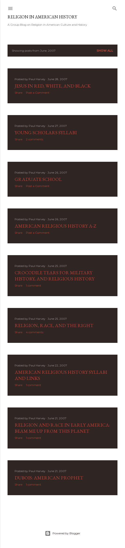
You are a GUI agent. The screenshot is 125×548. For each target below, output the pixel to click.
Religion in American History (42, 17)
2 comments (34, 139)
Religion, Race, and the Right (54, 325)
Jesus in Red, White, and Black (53, 86)
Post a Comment (37, 92)
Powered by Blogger (62, 533)
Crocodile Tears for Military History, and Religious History (54, 276)
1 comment (33, 285)
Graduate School (38, 179)
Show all (105, 50)
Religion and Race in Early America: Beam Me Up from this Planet (62, 428)
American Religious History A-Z (55, 226)
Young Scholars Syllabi (46, 132)
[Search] (114, 7)
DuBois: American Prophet (49, 478)
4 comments (34, 332)
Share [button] (18, 92)
